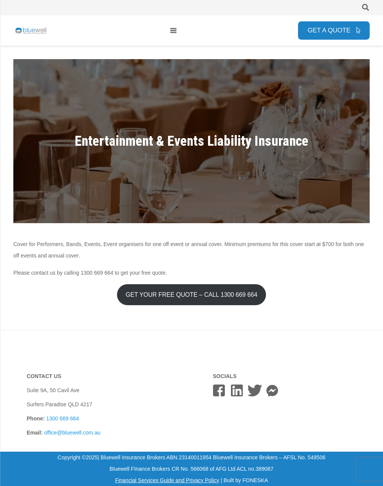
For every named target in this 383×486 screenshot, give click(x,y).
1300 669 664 (62, 418)
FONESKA (255, 480)
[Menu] (173, 30)
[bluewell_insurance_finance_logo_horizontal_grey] (31, 30)
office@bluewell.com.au (72, 433)
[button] (365, 7)
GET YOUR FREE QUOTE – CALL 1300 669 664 (192, 294)
